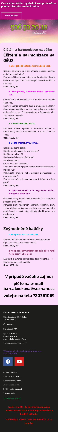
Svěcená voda (9, 393)
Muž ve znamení (10, 372)
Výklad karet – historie (12, 376)
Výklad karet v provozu (12, 380)
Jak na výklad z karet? (12, 385)
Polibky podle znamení (12, 389)
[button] (29, 39)
